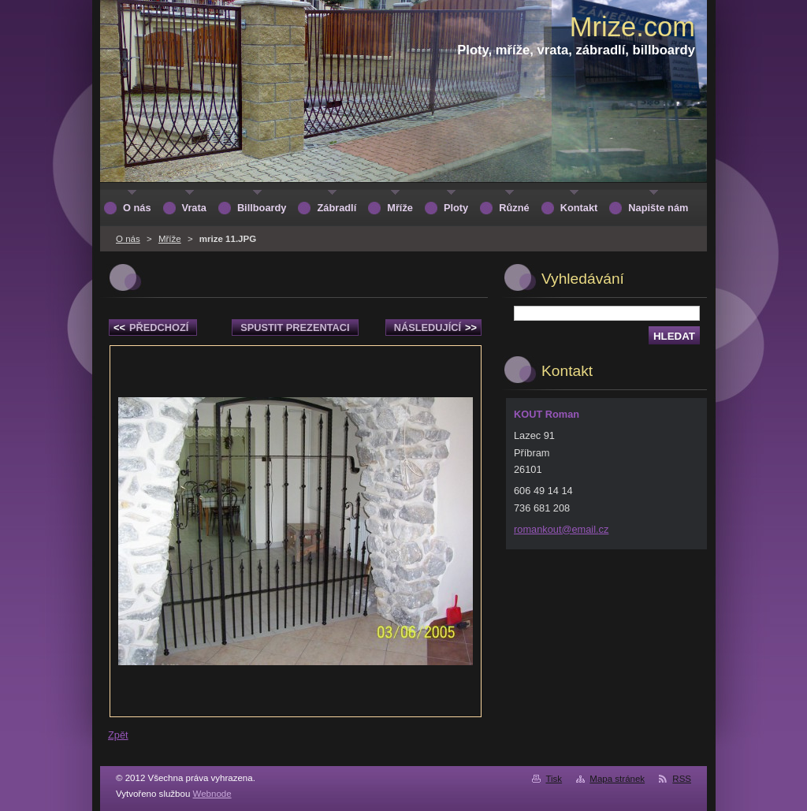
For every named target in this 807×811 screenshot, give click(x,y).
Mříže (169, 239)
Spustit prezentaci (294, 327)
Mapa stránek (617, 778)
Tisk (553, 778)
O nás (128, 239)
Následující (435, 327)
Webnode (212, 793)
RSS (681, 778)
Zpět (118, 735)
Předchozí (150, 327)
